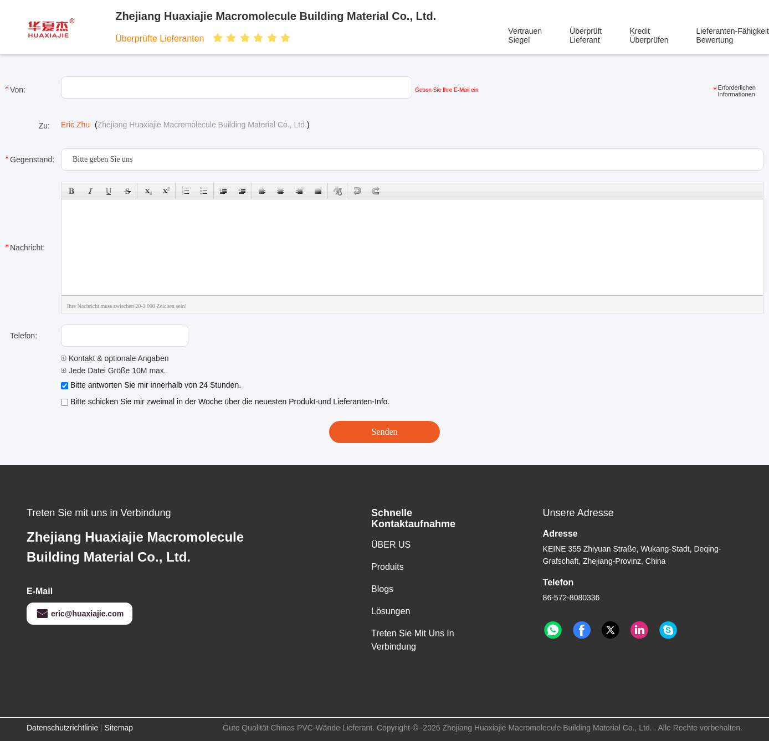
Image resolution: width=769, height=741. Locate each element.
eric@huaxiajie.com (79, 614)
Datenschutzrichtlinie (62, 727)
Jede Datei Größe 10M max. (113, 370)
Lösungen (390, 611)
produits (387, 567)
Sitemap (119, 727)
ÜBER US (391, 544)
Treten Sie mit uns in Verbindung (412, 640)
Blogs (382, 589)
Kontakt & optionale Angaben (114, 358)
